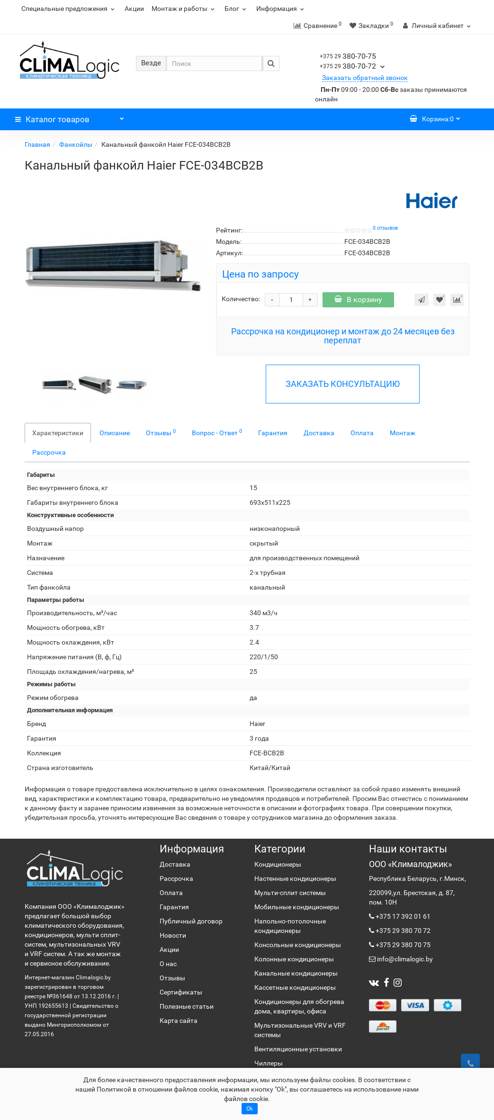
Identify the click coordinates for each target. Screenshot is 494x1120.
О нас (168, 964)
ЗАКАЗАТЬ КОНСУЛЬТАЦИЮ (343, 384)
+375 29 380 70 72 (402, 930)
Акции (134, 8)
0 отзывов (385, 228)
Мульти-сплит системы (290, 892)
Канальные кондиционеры (296, 973)
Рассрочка (49, 452)
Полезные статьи (187, 1006)
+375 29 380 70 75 (402, 945)
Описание (114, 433)
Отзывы (161, 432)
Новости (173, 935)
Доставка (319, 433)
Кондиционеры (277, 864)
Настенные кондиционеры (295, 878)
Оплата (362, 433)
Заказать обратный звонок (365, 77)
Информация (281, 8)
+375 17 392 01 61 (402, 916)
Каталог (69, 117)
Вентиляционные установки (298, 1049)
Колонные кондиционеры (294, 959)
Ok (249, 1108)
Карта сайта (179, 1020)
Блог (237, 8)
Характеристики (57, 433)
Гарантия (272, 433)
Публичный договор (191, 921)
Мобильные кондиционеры (296, 907)
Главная (37, 144)
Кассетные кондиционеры (295, 987)
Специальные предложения (69, 8)
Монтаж (402, 433)
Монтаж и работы (184, 8)
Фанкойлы (75, 144)
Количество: (241, 299)
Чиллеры (268, 1063)
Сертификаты (181, 992)
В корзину (358, 299)
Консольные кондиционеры (297, 945)
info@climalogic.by (404, 959)
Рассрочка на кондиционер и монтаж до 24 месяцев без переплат (343, 336)
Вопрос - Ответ (217, 432)
